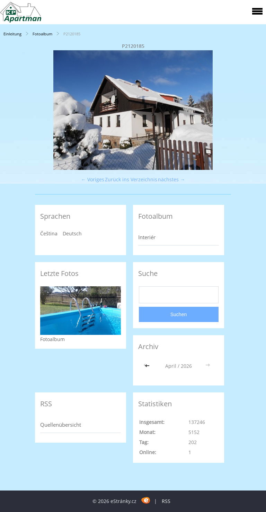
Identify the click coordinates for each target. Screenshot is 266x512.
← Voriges (92, 179)
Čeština (48, 233)
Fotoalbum (42, 33)
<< (148, 366)
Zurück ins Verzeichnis (131, 179)
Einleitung (12, 33)
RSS (166, 501)
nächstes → (171, 179)
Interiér (147, 237)
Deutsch (72, 233)
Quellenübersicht (60, 424)
